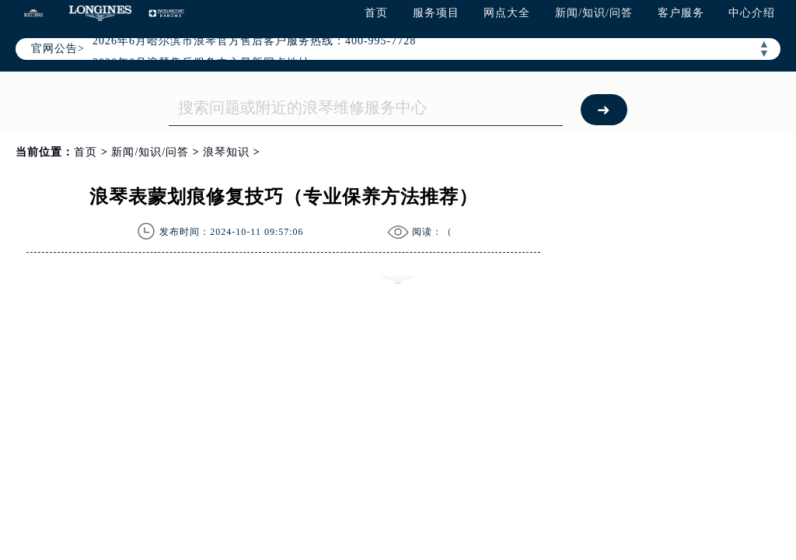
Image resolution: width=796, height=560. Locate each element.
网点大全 (507, 13)
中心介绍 (751, 13)
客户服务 (681, 13)
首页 (376, 13)
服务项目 (436, 13)
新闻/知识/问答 (594, 13)
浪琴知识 (226, 152)
